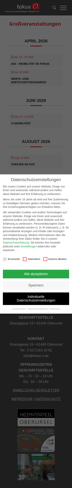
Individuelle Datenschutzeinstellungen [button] (36, 298)
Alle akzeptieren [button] (36, 274)
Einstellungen (29, 246)
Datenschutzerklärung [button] (38, 309)
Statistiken (31, 259)
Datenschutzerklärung (16, 242)
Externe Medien (55, 259)
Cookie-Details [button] (19, 309)
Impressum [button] (55, 309)
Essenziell (11, 259)
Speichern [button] (36, 285)
